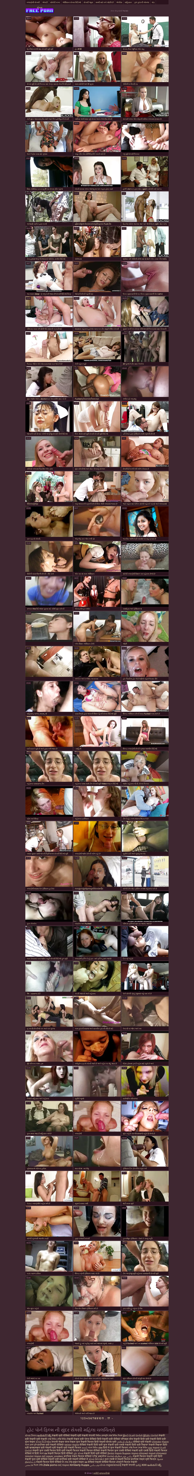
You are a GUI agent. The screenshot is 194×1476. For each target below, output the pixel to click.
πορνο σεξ (39, 1456)
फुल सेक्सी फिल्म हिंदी (87, 1441)
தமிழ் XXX (141, 1465)
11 (103, 1418)
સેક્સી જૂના (88, 2)
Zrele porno (50, 1465)
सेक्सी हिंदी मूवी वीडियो (96, 1453)
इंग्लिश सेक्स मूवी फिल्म (144, 1459)
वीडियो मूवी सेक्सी (142, 1441)
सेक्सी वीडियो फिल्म (105, 1462)
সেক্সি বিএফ (133, 1447)
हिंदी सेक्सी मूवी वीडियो (109, 1439)
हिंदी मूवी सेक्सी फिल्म (68, 1450)
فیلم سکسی (94, 1465)
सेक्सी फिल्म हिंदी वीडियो (60, 1453)
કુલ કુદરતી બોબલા (141, 2)
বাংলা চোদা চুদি (31, 1444)
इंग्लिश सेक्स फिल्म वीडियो (78, 1456)
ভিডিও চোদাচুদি (102, 1435)
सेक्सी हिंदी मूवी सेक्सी (145, 1439)
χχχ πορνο (154, 1447)
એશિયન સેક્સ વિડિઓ (72, 2)
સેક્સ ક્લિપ (31, 1435)
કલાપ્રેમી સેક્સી (33, 2)
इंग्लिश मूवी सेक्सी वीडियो (50, 1444)
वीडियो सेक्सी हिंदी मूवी (91, 1444)
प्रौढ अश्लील (99, 1456)
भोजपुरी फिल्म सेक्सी (126, 1462)
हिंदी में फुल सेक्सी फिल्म (115, 1447)
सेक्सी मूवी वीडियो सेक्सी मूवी (67, 1435)
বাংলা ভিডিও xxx (95, 1447)
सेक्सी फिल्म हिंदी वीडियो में (50, 1462)
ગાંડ (153, 2)
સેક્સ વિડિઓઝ (96, 1459)
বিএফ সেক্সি (38, 1465)
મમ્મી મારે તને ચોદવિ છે (105, 2)
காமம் (85, 1447)
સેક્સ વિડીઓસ (43, 1441)
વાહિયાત (128, 2)
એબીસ (119, 2)
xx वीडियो (90, 1462)
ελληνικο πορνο (160, 1441)
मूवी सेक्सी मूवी (48, 1447)
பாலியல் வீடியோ (125, 1441)
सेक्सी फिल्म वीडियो (90, 1450)
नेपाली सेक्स (58, 1441)
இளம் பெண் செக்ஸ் (133, 1435)
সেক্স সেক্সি (69, 1462)
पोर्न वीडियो (91, 1439)
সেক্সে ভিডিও (143, 1447)
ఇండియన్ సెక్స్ (44, 1435)
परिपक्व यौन (127, 1439)
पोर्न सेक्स (70, 1441)
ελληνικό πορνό (147, 1453)
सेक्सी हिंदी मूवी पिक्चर (137, 1444)
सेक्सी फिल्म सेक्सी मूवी (145, 1456)
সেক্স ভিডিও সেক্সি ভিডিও (57, 1439)
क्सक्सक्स (35, 1447)
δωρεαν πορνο (130, 1453)
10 (100, 1418)
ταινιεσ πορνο (71, 1444)
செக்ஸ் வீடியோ (114, 1456)
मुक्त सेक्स (78, 1462)
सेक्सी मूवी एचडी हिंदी (143, 1450)
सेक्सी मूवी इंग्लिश (58, 1459)
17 (108, 1418)
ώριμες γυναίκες (54, 1456)
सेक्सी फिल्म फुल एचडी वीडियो (116, 1450)
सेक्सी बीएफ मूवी (108, 1441)
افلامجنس (29, 1465)
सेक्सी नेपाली (88, 1435)
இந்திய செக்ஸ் (150, 1435)
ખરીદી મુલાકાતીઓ (101, 1473)
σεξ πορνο (63, 1465)
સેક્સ (39, 7)
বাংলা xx (43, 1453)
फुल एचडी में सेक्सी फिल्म (118, 1459)
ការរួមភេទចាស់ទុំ (113, 1465)
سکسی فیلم (128, 1456)
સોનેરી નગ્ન (55, 2)
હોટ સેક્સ (78, 1453)
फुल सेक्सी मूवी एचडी (113, 1444)
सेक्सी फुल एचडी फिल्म (44, 1450)
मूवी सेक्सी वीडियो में (78, 1459)
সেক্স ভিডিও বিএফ (115, 1435)
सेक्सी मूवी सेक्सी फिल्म (69, 1447)
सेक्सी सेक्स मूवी (75, 1439)
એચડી (45, 2)
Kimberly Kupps (79, 1465)
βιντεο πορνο (115, 1453)
